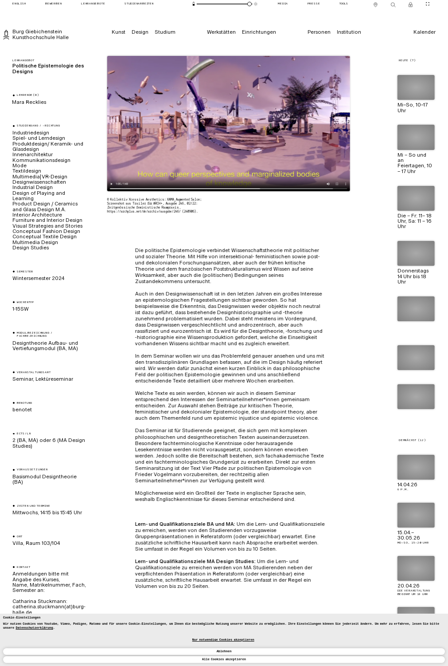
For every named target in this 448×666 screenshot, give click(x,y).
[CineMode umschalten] (427, 4)
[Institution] (349, 32)
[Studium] (165, 32)
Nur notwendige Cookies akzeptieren (223, 640)
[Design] (140, 32)
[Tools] (343, 4)
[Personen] (319, 32)
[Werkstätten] (221, 32)
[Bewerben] (53, 4)
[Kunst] (119, 32)
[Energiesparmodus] (193, 3)
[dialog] (224, 640)
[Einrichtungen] (259, 32)
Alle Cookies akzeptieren (224, 659)
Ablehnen (224, 651)
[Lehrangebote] (93, 4)
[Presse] (314, 4)
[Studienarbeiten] (139, 4)
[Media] (283, 4)
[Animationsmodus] (255, 3)
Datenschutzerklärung (34, 628)
